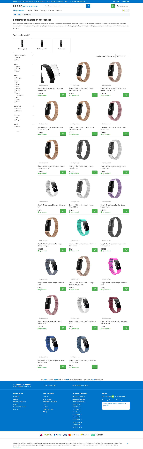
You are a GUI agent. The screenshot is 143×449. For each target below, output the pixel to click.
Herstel (18, 131)
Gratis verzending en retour (55, 1)
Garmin (50, 10)
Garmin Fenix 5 (77, 417)
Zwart (17, 80)
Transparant (18, 95)
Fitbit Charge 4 (77, 404)
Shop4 (17, 126)
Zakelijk (45, 412)
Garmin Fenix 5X (77, 419)
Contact (15, 404)
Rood (16, 84)
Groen (17, 89)
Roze (16, 93)
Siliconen (18, 111)
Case (16, 60)
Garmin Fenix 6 (77, 424)
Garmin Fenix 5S (77, 414)
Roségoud (18, 78)
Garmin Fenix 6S (77, 422)
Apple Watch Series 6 (79, 399)
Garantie (15, 409)
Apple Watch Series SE (79, 401)
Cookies (45, 407)
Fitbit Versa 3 (76, 407)
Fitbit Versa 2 (76, 409)
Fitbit (35, 10)
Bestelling (16, 396)
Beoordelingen (47, 399)
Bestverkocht (122, 56)
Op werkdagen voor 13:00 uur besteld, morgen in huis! (29, 1)
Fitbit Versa (76, 412)
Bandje (17, 58)
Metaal (17, 108)
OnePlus (58, 10)
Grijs (16, 86)
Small (16, 71)
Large (17, 66)
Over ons (45, 396)
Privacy (45, 404)
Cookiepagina (16, 447)
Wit (16, 82)
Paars (17, 97)
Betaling (15, 399)
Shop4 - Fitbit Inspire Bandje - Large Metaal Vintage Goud (81, 284)
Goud (17, 102)
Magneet (18, 120)
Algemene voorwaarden (50, 401)
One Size (17, 69)
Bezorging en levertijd (19, 401)
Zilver (16, 99)
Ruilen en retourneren (19, 407)
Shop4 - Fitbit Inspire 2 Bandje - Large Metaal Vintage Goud (113, 89)
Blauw (17, 91)
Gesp (16, 117)
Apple (29, 10)
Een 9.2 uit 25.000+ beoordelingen (75, 1)
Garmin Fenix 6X (77, 427)
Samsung (42, 10)
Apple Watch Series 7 (79, 396)
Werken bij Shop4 (48, 409)
